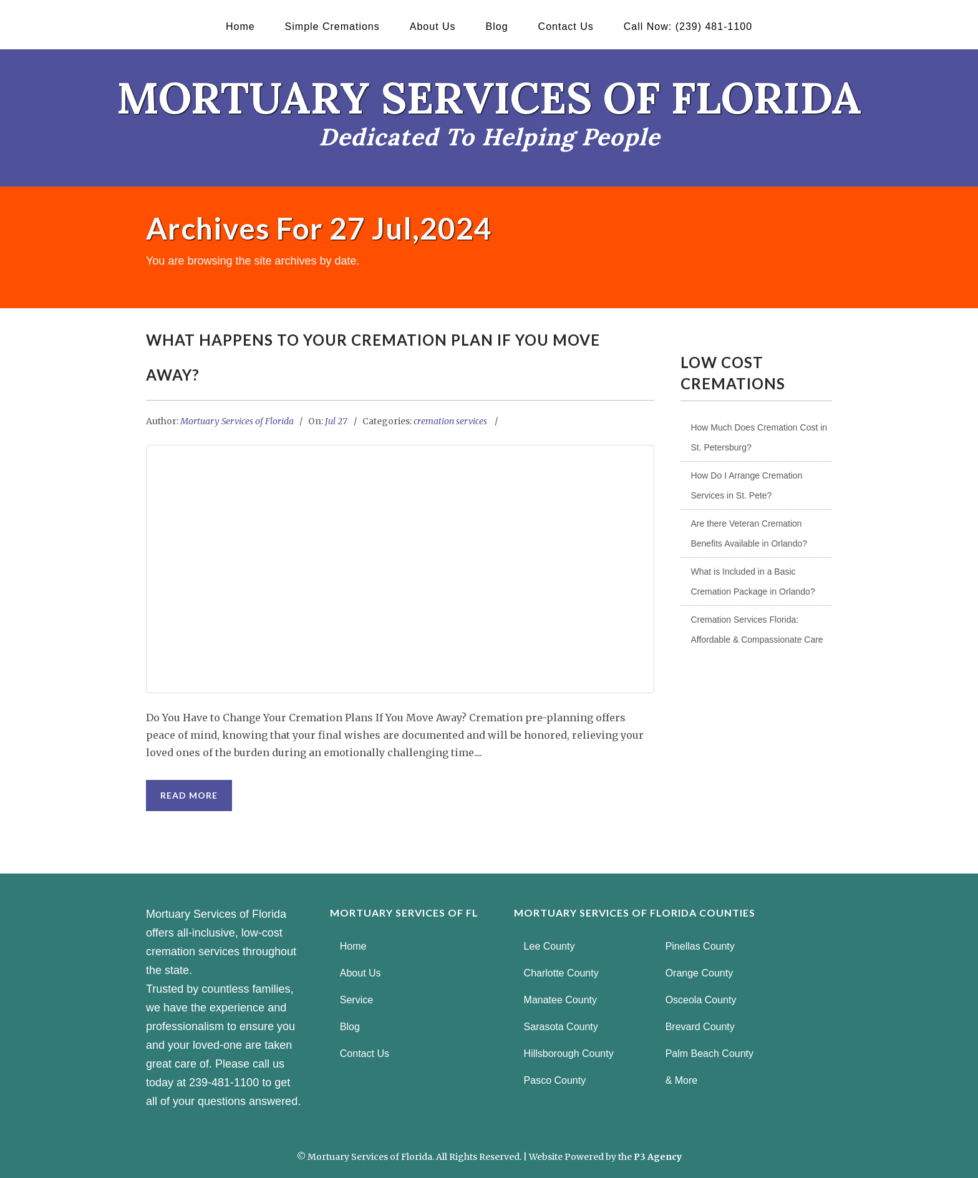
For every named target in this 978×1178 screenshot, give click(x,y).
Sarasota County (561, 1026)
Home (240, 26)
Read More (189, 795)
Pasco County (555, 1080)
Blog (497, 26)
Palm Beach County (709, 1053)
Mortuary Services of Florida (237, 421)
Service (356, 1000)
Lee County (549, 946)
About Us (433, 26)
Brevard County (700, 1026)
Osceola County (701, 1000)
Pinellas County (700, 946)
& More (682, 1080)
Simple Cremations (332, 26)
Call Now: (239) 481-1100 (688, 26)
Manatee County (560, 1000)
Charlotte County (561, 973)
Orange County (700, 973)
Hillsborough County (569, 1053)
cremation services (450, 421)
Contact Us (566, 26)
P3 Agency (658, 1156)
